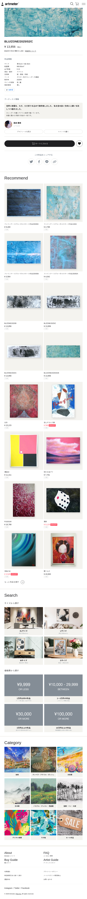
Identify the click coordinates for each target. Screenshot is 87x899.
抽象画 (9, 90)
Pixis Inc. (19, 894)
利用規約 (7, 871)
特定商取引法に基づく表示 (13, 875)
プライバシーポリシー (51, 871)
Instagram (8, 888)
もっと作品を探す (14, 582)
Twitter (17, 888)
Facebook (25, 888)
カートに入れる (40, 143)
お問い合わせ (48, 879)
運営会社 (7, 879)
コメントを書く (63, 132)
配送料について (30, 51)
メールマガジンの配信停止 (52, 875)
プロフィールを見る (23, 132)
